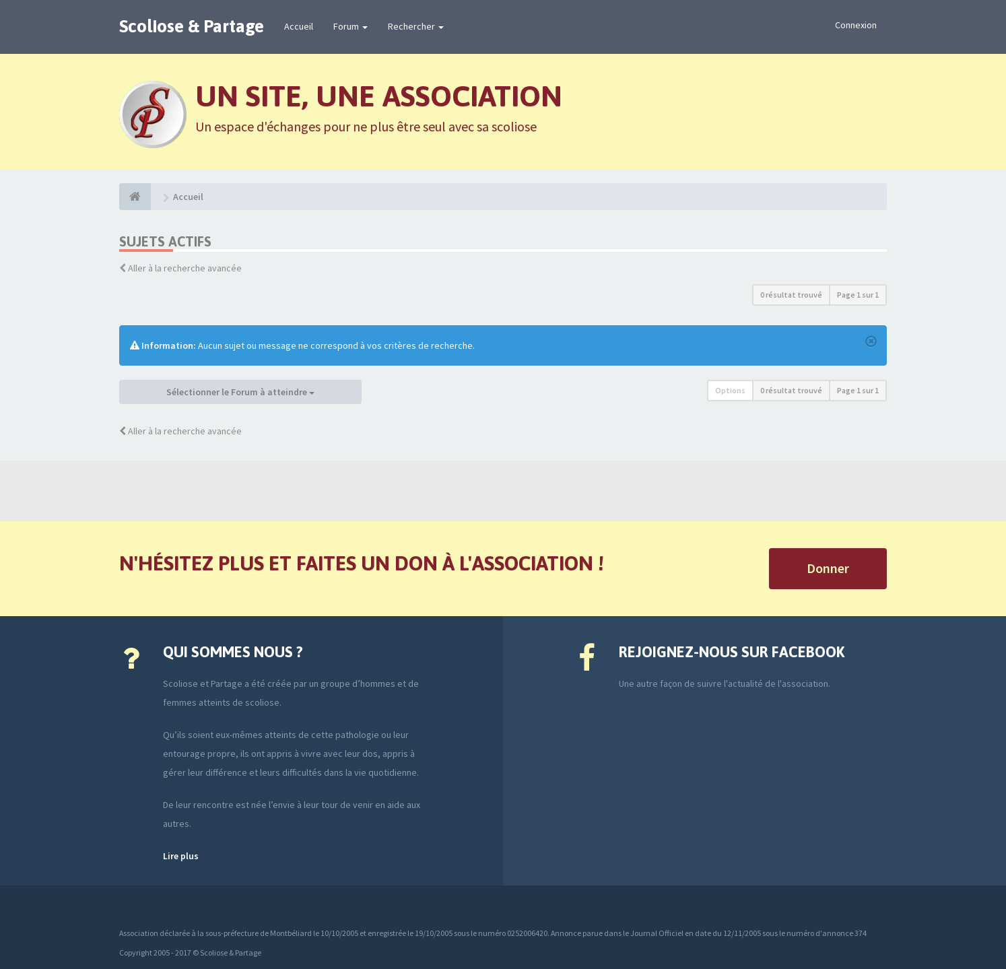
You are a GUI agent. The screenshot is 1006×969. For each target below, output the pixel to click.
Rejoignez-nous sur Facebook (731, 652)
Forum (350, 26)
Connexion (856, 25)
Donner (828, 568)
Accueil (298, 26)
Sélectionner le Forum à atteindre (240, 392)
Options (730, 390)
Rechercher (416, 26)
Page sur (858, 295)
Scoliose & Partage (191, 26)
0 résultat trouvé (791, 295)
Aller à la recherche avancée (185, 268)
